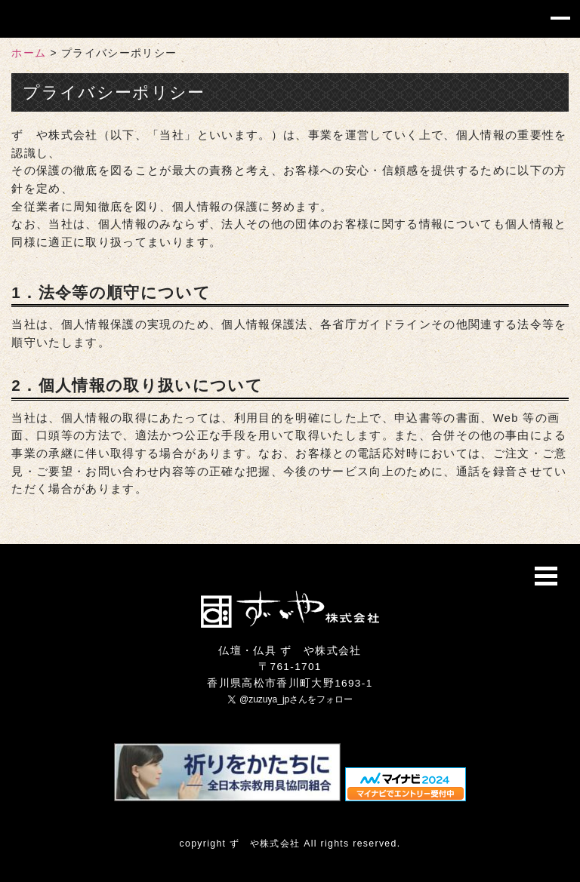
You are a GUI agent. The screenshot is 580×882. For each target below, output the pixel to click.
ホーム (28, 53)
